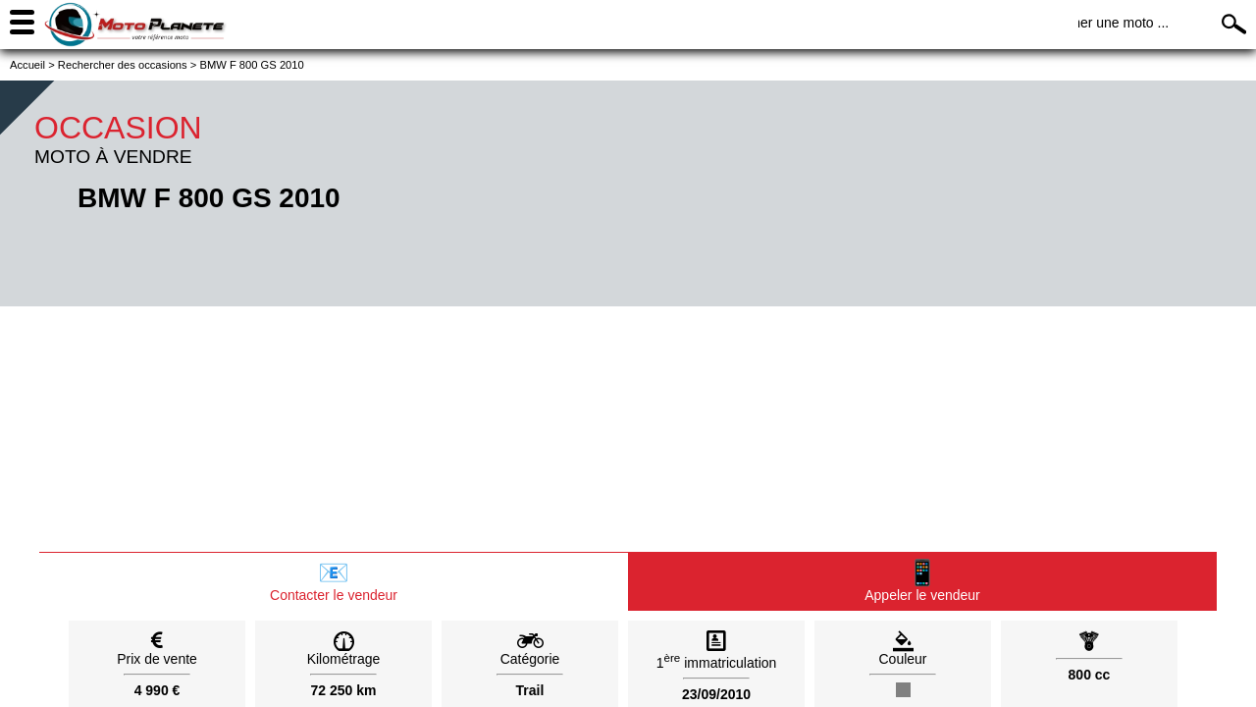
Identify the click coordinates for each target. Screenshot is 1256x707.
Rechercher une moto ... (1095, 22)
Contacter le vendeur (333, 580)
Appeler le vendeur (922, 580)
